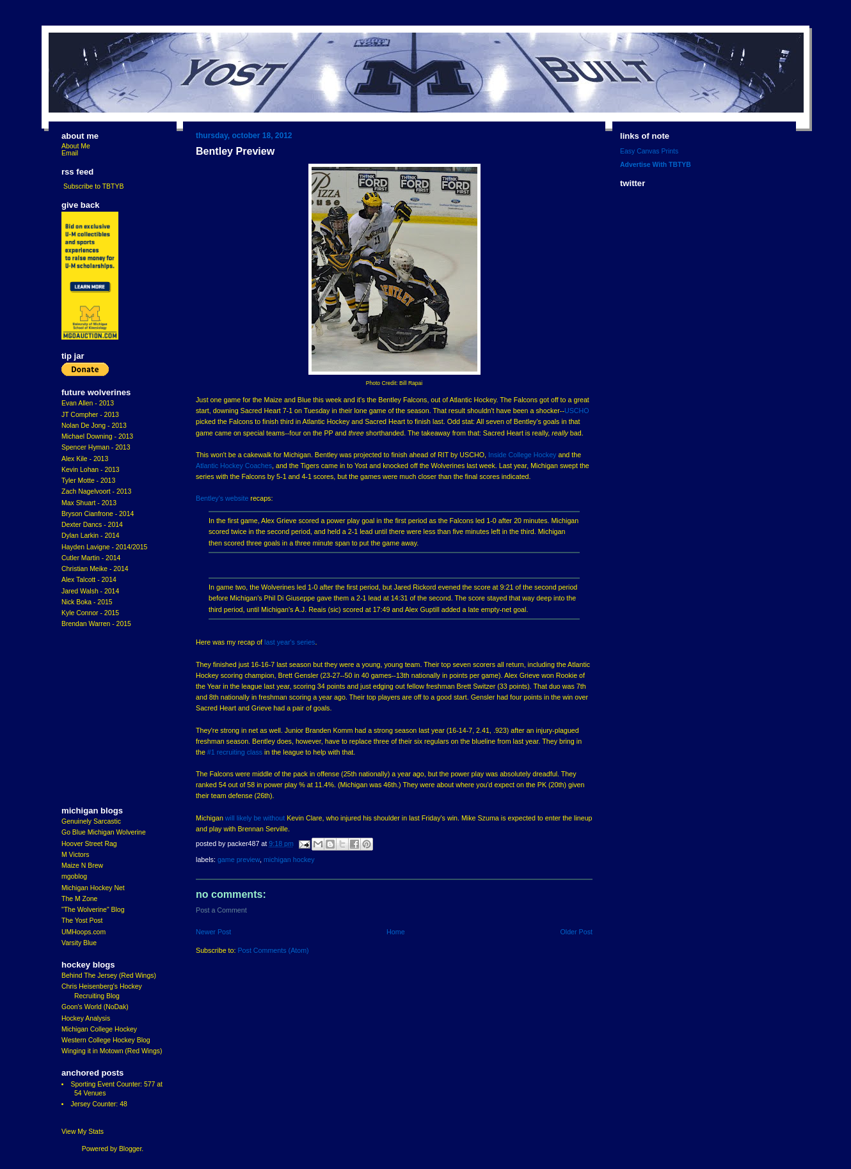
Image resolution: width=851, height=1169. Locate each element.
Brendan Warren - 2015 (96, 623)
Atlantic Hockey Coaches (234, 465)
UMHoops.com (83, 932)
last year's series (289, 642)
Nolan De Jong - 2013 (94, 425)
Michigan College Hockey (99, 1029)
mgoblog (74, 876)
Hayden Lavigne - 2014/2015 (104, 547)
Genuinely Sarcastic (91, 821)
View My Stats (82, 1131)
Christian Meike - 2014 (95, 568)
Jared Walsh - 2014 (90, 591)
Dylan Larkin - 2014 (90, 535)
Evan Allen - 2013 (87, 403)
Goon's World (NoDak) (95, 1006)
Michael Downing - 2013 (97, 436)
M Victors (75, 854)
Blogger (130, 1148)
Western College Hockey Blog (105, 1040)
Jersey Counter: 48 (98, 1104)
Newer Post (213, 932)
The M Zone (79, 898)
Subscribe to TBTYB (93, 186)
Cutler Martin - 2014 (90, 557)
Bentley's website (222, 498)
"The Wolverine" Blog (92, 909)
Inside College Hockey (522, 455)
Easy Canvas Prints (649, 151)
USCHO (576, 410)
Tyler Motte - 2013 (88, 480)
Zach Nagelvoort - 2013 (96, 491)
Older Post (576, 932)
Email (69, 153)
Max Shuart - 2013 (88, 502)
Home (395, 932)
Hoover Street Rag (89, 843)
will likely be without (255, 818)
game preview (239, 859)
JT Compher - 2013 (90, 414)
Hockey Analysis (85, 1018)
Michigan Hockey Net (93, 887)
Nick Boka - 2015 (87, 602)
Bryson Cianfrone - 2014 (97, 513)
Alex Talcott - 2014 (88, 579)
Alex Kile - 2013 (84, 458)
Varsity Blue (79, 942)
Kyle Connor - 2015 (90, 612)
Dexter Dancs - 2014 (92, 524)
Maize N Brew (82, 865)
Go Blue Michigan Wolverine (103, 832)
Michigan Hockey (289, 859)
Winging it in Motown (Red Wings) (111, 1051)
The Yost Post (82, 920)
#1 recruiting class (234, 752)
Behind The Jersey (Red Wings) (108, 975)
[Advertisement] (99, 717)
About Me (75, 146)
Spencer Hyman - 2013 (96, 447)
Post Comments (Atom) (272, 950)
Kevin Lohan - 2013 (90, 469)
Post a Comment (221, 910)
